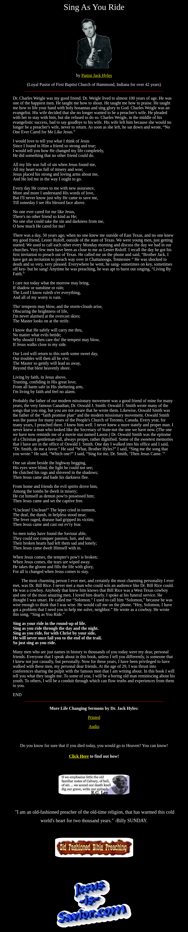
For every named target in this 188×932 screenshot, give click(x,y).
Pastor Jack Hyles (97, 75)
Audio (94, 726)
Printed (94, 717)
